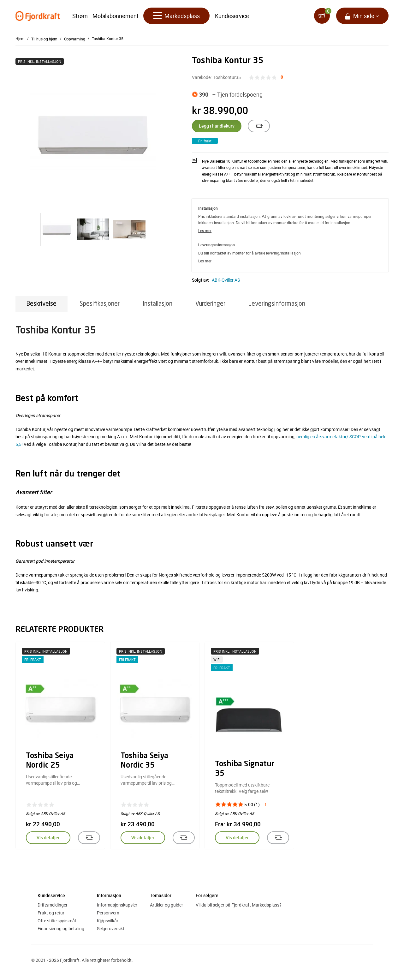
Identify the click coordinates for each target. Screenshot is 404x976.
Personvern (108, 913)
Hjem (20, 38)
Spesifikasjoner (100, 304)
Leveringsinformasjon (276, 304)
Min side (363, 16)
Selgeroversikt (110, 928)
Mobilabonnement (115, 16)
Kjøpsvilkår (107, 921)
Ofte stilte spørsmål (57, 921)
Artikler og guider (166, 905)
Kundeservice (232, 16)
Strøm (80, 16)
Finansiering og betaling (61, 928)
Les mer (204, 230)
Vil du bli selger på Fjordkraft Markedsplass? (239, 905)
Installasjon (157, 304)
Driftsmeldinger (53, 905)
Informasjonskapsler (117, 905)
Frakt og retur (51, 913)
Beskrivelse (41, 304)
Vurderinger (210, 304)
